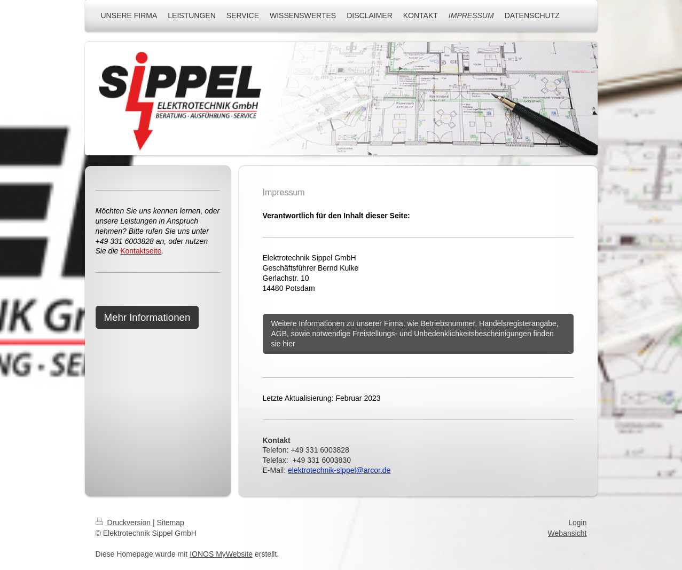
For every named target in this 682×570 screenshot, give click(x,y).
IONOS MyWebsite (221, 554)
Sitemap (170, 522)
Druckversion (124, 522)
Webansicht (567, 533)
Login (577, 522)
